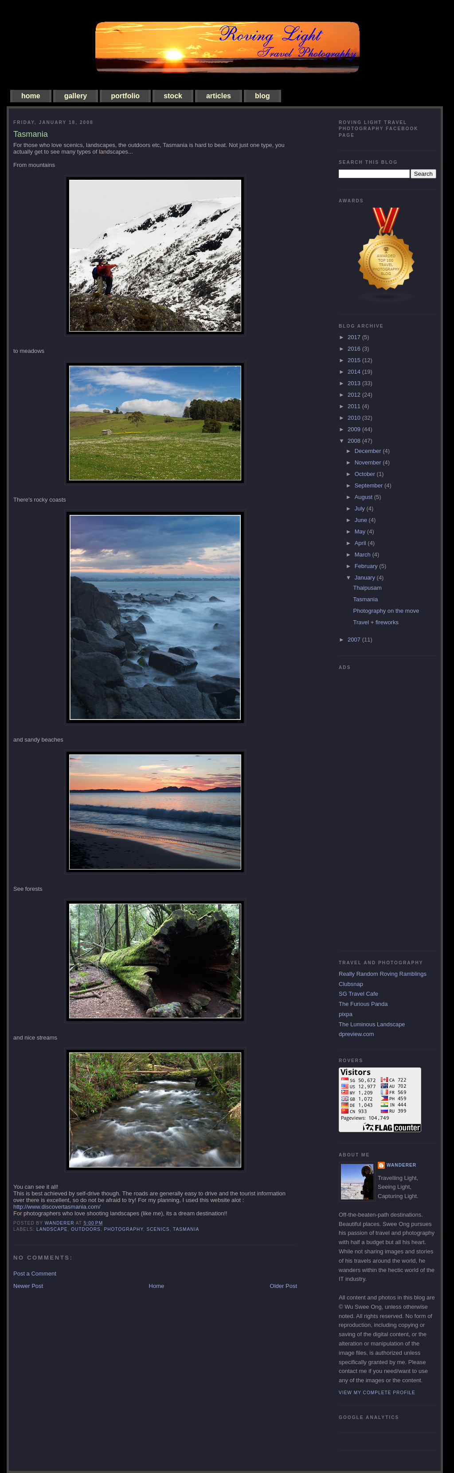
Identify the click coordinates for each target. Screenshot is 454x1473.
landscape (51, 1229)
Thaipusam (367, 587)
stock (173, 96)
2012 (355, 394)
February (367, 566)
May (361, 531)
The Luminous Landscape (372, 1024)
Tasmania (365, 599)
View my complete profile (377, 1392)
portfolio (125, 96)
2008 (355, 440)
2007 (355, 639)
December (369, 451)
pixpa (345, 1014)
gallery (75, 96)
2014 (355, 371)
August (364, 497)
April (361, 543)
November (369, 462)
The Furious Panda (363, 1004)
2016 (355, 348)
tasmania (186, 1229)
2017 (355, 337)
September (369, 485)
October (366, 474)
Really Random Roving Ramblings (383, 973)
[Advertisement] (374, 806)
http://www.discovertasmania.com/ (57, 1206)
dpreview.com (356, 1034)
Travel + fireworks (375, 622)
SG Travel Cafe (358, 993)
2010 (355, 417)
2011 (355, 406)
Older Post (283, 1286)
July (361, 508)
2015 (355, 360)
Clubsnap (351, 984)
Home (156, 1286)
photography (123, 1229)
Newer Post (28, 1286)
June (362, 520)
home (30, 96)
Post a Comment (34, 1273)
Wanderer (401, 1165)
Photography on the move (386, 610)
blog (262, 96)
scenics (158, 1229)
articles (218, 96)
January (366, 577)
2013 (355, 383)
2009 (355, 429)
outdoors (86, 1229)
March (363, 554)
